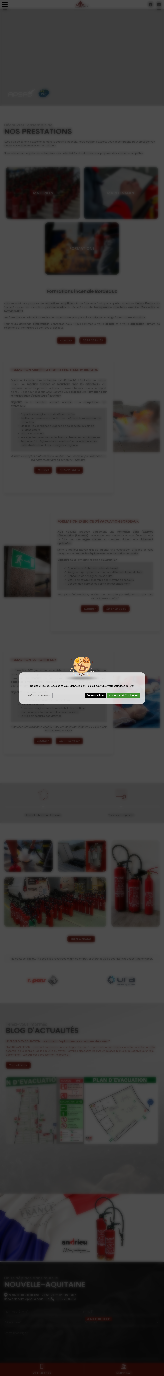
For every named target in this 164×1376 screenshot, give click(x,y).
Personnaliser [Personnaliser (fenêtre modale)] (95, 695)
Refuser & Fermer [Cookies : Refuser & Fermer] (39, 695)
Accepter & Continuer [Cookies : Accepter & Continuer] (123, 695)
